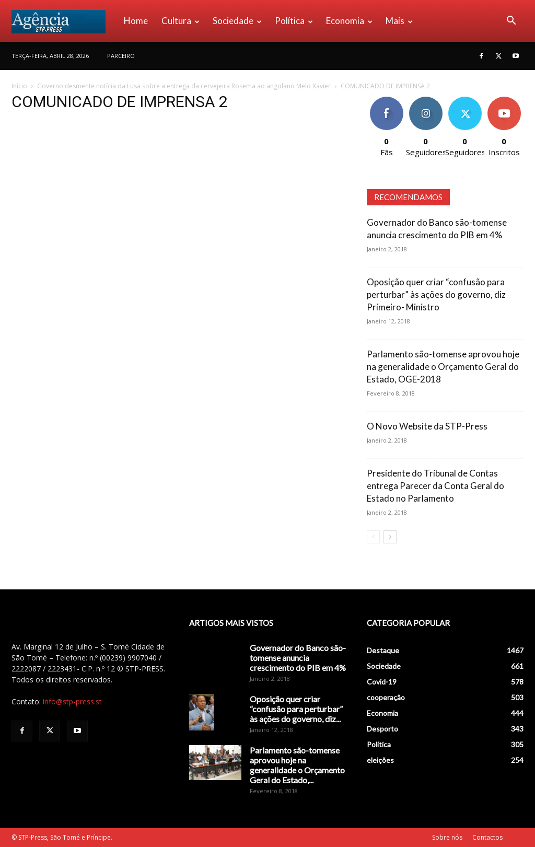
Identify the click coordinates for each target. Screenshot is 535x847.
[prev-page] (373, 536)
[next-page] (390, 536)
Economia (349, 20)
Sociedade (237, 20)
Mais (399, 20)
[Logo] (64, 21)
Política (294, 20)
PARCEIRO (121, 56)
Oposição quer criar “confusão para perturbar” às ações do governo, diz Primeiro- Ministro (436, 294)
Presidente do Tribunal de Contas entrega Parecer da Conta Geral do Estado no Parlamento (435, 486)
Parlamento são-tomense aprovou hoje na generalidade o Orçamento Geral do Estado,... (297, 765)
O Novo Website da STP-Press (427, 426)
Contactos (487, 837)
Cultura (180, 20)
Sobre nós (447, 837)
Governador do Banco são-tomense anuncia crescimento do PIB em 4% (298, 657)
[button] (511, 22)
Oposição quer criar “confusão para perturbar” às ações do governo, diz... (296, 709)
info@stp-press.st (72, 701)
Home (136, 20)
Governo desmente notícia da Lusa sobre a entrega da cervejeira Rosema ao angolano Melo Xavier (184, 86)
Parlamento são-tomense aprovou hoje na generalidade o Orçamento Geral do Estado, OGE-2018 (443, 367)
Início (19, 86)
